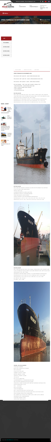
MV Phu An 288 (6, 56)
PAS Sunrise (6, 52)
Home (42, 19)
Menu (5, 13)
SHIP (4, 48)
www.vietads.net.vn (10, 439)
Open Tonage (47, 19)
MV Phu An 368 (6, 60)
